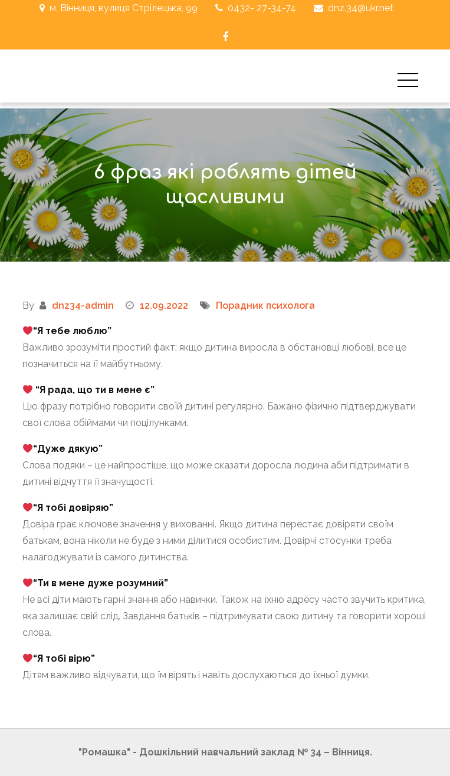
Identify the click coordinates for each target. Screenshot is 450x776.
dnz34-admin (83, 305)
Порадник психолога (265, 305)
